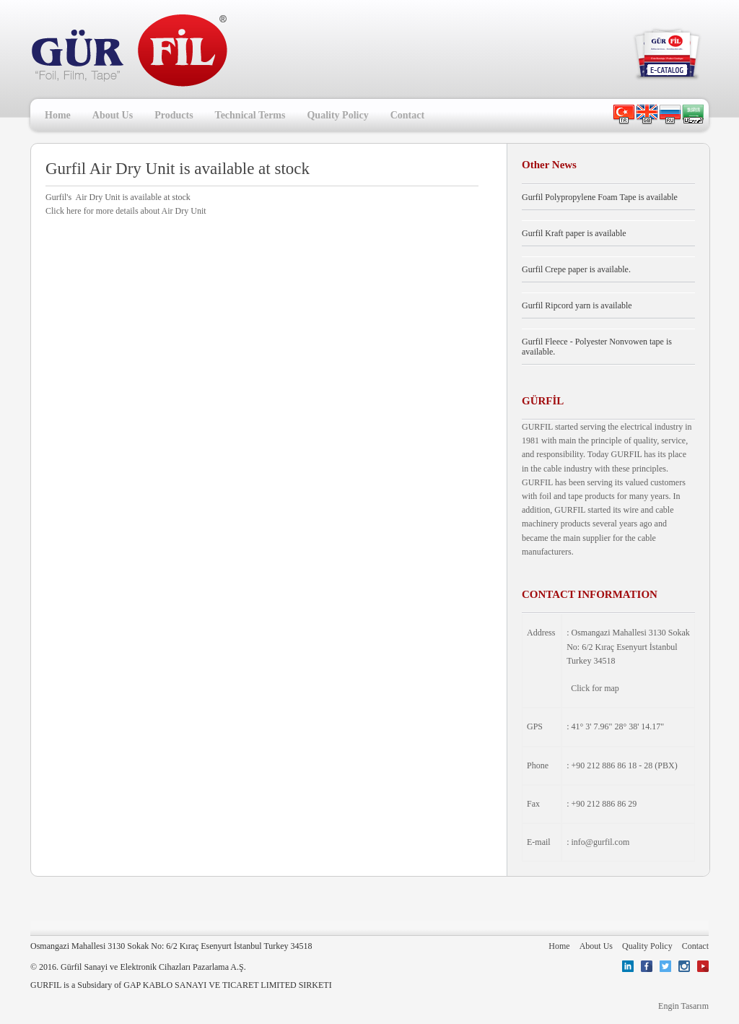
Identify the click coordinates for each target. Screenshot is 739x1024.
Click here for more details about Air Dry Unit (125, 211)
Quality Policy (337, 115)
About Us (112, 115)
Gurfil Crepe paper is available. (576, 269)
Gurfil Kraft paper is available (574, 233)
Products (173, 115)
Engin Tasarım (683, 1006)
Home (58, 115)
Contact (407, 115)
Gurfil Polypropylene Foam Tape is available (600, 197)
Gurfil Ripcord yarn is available (577, 305)
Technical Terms (250, 115)
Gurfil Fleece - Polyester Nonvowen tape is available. (597, 347)
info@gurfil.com (601, 842)
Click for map (595, 688)
